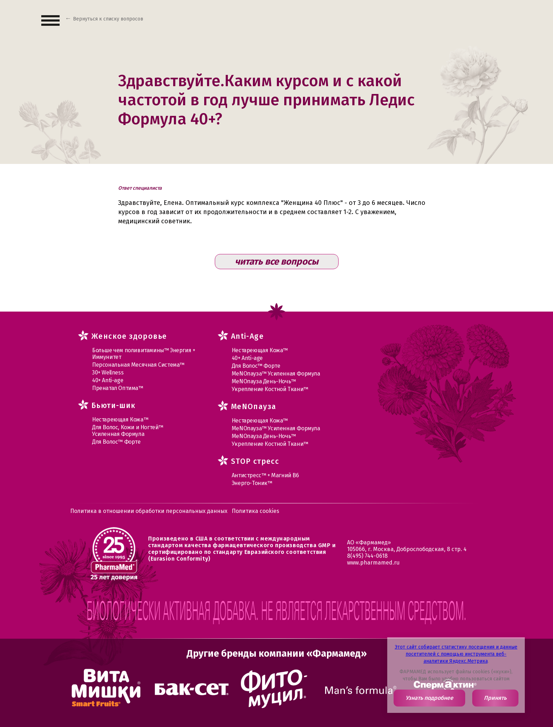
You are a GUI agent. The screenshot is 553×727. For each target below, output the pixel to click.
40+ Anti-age (107, 380)
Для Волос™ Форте (116, 441)
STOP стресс (255, 461)
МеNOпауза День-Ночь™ (264, 381)
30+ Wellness (107, 372)
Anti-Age (247, 336)
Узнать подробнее (429, 698)
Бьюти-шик (113, 405)
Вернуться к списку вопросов (108, 19)
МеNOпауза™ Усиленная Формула (276, 373)
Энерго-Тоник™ (252, 483)
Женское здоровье (129, 336)
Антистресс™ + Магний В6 (265, 475)
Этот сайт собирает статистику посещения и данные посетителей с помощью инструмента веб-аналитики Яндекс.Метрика (456, 654)
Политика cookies (255, 511)
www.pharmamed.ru (373, 562)
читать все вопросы (276, 261)
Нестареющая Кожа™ (120, 419)
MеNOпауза (253, 406)
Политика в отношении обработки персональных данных (148, 511)
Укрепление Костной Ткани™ (270, 389)
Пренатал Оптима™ (117, 388)
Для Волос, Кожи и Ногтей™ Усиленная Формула (127, 430)
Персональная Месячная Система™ (138, 364)
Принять (495, 698)
